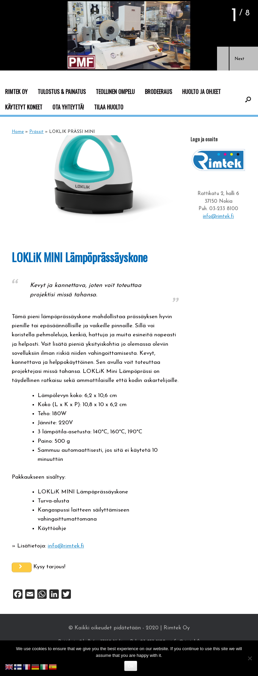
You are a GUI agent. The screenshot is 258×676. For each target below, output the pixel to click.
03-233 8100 (223, 208)
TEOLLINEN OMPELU (115, 92)
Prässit (36, 132)
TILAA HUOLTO (108, 107)
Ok (130, 666)
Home (18, 132)
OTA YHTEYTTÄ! (68, 107)
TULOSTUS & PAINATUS (62, 92)
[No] (249, 658)
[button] (223, 58)
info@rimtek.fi (66, 546)
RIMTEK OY (16, 92)
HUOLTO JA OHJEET (201, 92)
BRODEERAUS (158, 92)
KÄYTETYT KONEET (23, 107)
